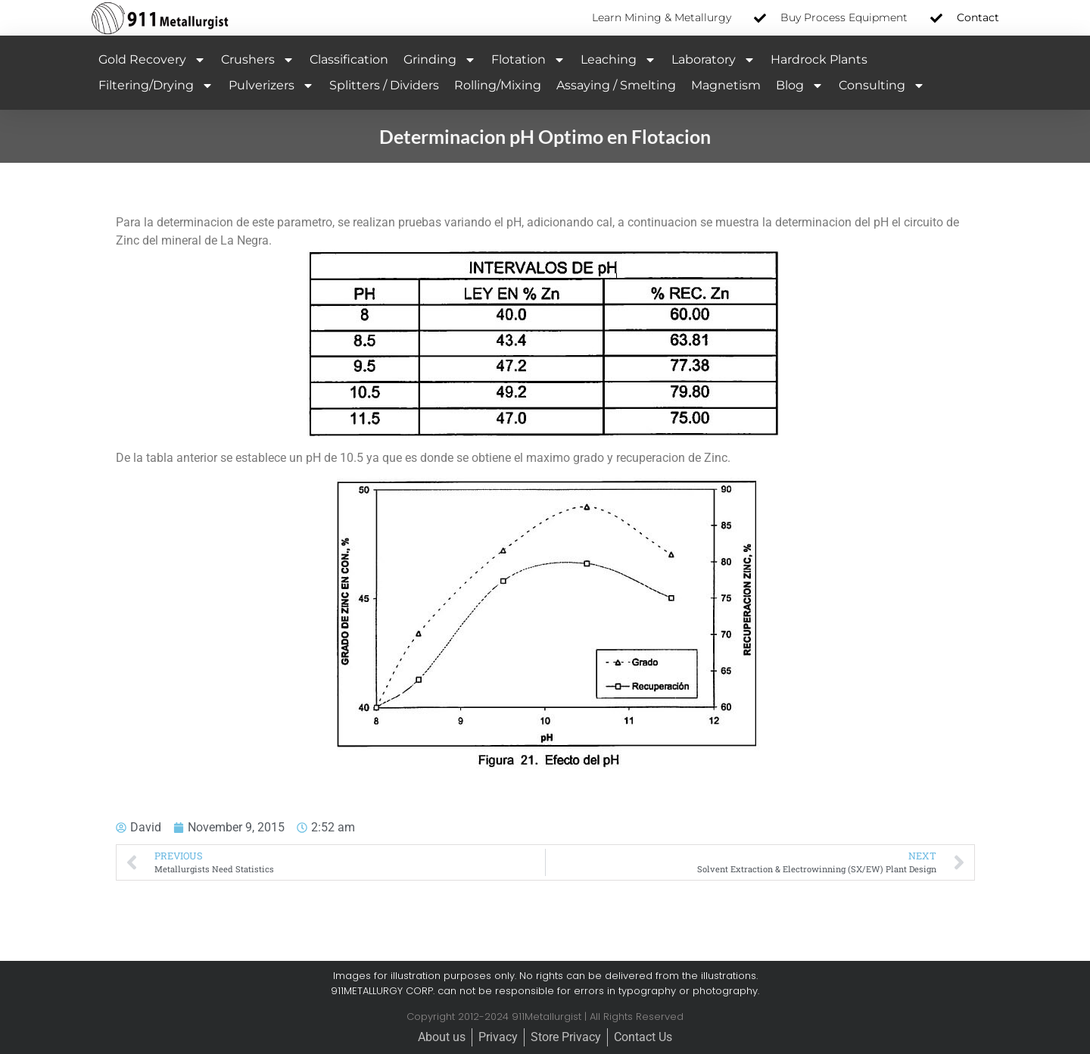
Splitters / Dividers (384, 85)
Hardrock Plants (819, 59)
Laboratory (713, 60)
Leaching (618, 60)
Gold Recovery (152, 60)
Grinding (439, 60)
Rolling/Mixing (497, 85)
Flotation (528, 60)
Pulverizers (271, 85)
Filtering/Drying (155, 85)
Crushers (257, 60)
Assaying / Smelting (616, 85)
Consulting (882, 85)
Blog (800, 85)
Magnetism (726, 85)
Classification (349, 59)
